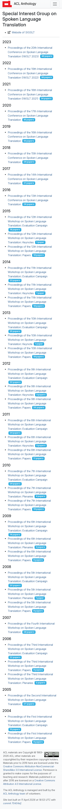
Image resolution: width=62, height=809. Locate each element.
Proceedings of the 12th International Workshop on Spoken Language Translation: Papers (30, 251)
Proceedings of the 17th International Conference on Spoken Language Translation (30, 115)
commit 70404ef (12, 803)
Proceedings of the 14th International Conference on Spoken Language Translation (30, 179)
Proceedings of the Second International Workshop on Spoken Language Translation (32, 700)
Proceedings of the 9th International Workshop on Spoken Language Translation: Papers (29, 403)
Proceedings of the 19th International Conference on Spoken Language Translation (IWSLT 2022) (30, 73)
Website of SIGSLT (23, 32)
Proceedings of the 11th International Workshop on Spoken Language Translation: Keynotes (29, 289)
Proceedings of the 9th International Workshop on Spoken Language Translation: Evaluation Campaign (29, 374)
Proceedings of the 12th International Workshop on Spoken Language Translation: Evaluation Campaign (30, 221)
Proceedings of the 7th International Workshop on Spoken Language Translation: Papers (29, 505)
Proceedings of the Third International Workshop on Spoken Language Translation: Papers (30, 666)
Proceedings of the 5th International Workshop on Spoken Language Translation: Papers (29, 607)
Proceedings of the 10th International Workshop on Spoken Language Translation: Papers (30, 352)
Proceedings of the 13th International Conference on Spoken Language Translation (30, 200)
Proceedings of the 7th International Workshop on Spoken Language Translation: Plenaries (29, 492)
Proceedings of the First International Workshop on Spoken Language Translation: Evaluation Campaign (30, 721)
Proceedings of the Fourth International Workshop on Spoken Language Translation (31, 628)
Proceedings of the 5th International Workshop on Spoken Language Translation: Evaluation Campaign (29, 577)
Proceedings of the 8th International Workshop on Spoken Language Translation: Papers (29, 454)
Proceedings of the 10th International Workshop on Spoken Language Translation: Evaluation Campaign (30, 323)
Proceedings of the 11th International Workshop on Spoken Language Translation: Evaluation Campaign (29, 272)
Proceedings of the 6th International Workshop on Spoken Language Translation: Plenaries (29, 543)
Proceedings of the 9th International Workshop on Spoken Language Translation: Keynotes (29, 390)
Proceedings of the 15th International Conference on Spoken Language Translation (30, 158)
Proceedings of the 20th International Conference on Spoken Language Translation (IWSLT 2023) (30, 52)
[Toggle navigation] (55, 4)
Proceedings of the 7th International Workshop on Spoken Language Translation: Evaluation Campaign (29, 475)
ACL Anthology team (14, 793)
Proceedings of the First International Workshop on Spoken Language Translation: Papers (30, 738)
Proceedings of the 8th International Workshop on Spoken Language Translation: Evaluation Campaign (29, 424)
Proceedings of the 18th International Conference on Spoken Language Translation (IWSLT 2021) (30, 94)
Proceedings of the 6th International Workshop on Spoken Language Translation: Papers (29, 556)
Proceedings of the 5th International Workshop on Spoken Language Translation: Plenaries (29, 594)
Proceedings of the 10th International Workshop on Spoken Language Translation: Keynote (30, 340)
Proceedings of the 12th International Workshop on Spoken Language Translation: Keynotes (30, 238)
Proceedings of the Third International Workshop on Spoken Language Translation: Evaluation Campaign (30, 649)
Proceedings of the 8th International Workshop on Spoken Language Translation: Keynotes (29, 441)
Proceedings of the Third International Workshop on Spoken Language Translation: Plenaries (30, 678)
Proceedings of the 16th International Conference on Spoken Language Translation (30, 136)
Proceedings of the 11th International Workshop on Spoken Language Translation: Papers (29, 302)
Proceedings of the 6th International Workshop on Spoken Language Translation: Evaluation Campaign (29, 526)
